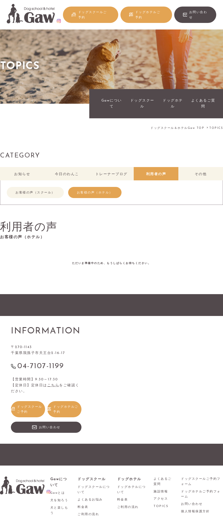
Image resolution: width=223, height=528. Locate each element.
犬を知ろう (59, 500)
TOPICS (161, 506)
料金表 (83, 507)
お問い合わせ (198, 15)
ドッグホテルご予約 (147, 15)
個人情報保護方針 (195, 511)
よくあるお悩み (90, 499)
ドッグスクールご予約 (92, 15)
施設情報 (161, 491)
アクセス (161, 498)
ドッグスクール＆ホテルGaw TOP (177, 128)
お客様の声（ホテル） (95, 192)
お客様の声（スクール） (35, 192)
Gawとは (57, 493)
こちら (53, 385)
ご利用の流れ (88, 514)
